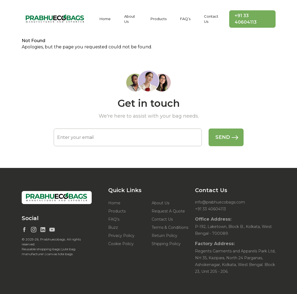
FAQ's (113, 219)
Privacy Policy (121, 235)
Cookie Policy (121, 243)
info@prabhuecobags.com (220, 202)
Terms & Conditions (170, 227)
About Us (129, 19)
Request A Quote (168, 211)
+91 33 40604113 (246, 19)
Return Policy (164, 235)
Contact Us (211, 19)
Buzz (113, 227)
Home (105, 19)
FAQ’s (185, 19)
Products (159, 19)
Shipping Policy (166, 243)
